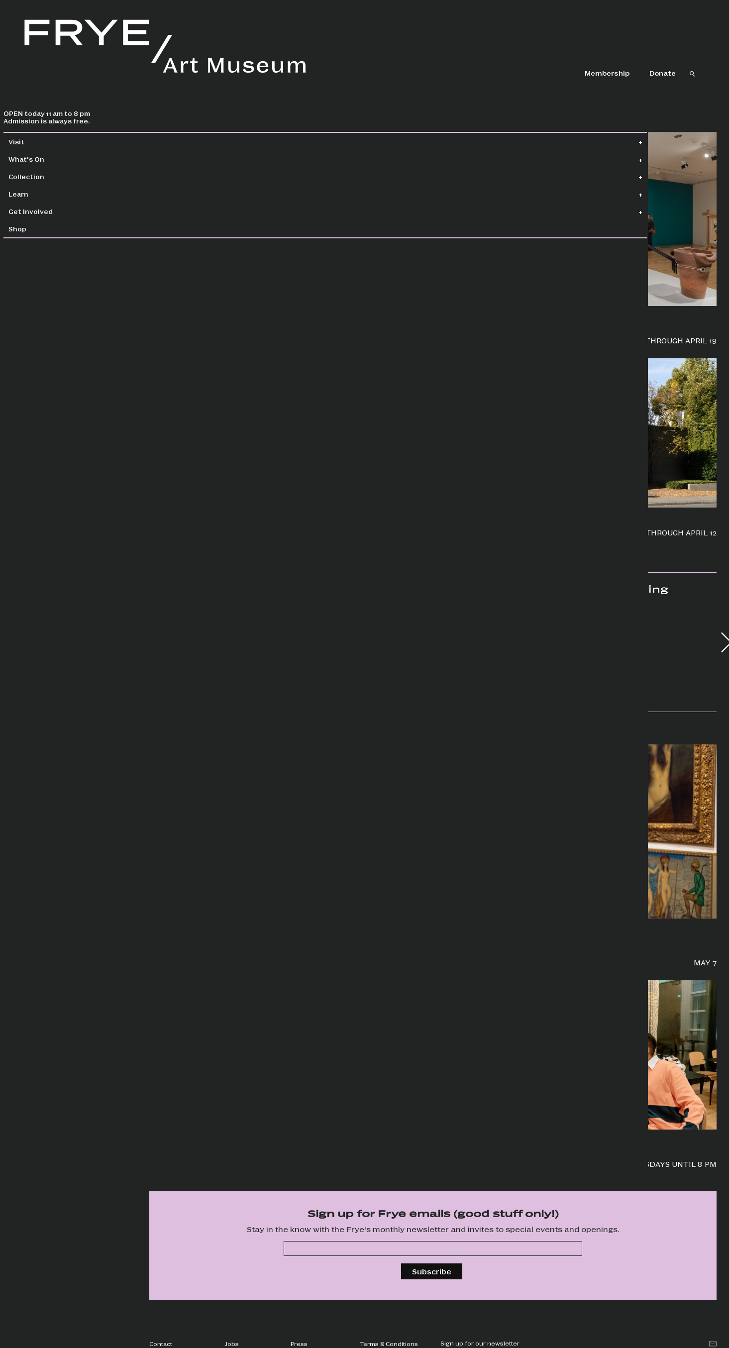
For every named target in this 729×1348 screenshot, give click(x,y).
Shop (39, 228)
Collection (48, 176)
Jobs (231, 1343)
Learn (40, 194)
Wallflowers (172, 306)
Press (299, 1343)
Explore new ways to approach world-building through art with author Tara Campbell (512, 952)
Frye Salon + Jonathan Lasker (206, 918)
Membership (607, 73)
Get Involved (52, 211)
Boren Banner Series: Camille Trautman (515, 532)
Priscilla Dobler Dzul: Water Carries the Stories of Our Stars (514, 335)
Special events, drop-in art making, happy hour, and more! (519, 1158)
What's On (48, 159)
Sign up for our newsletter (480, 1343)
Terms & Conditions (389, 1343)
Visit (38, 141)
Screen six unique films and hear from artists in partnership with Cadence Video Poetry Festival (230, 1154)
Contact (160, 1343)
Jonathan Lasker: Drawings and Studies (228, 532)
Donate (662, 73)
